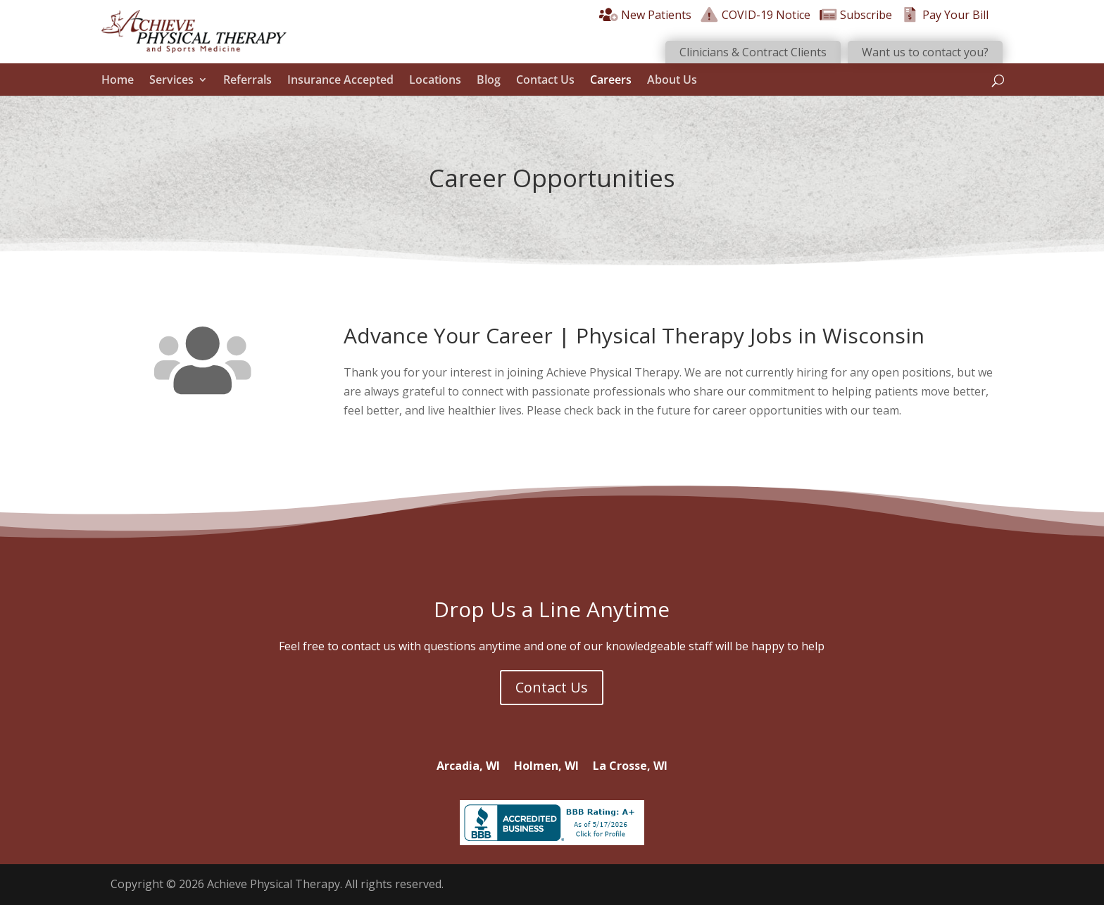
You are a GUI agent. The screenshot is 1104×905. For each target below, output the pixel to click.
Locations (435, 79)
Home (117, 79)
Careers (611, 79)
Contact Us (545, 79)
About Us (672, 79)
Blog (489, 79)
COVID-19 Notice (755, 15)
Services (171, 79)
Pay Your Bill (945, 15)
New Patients (645, 15)
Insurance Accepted (340, 79)
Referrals (247, 79)
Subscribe (856, 15)
